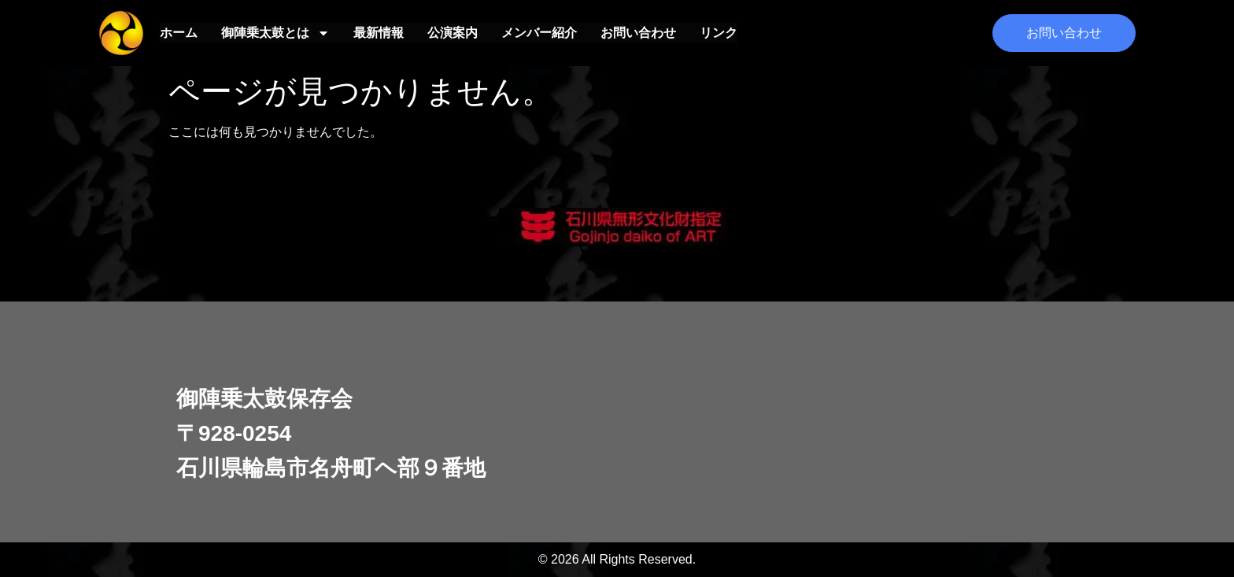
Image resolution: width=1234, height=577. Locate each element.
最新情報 (378, 32)
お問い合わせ (638, 32)
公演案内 (452, 32)
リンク (718, 32)
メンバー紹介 (539, 32)
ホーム (179, 32)
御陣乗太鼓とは (275, 33)
